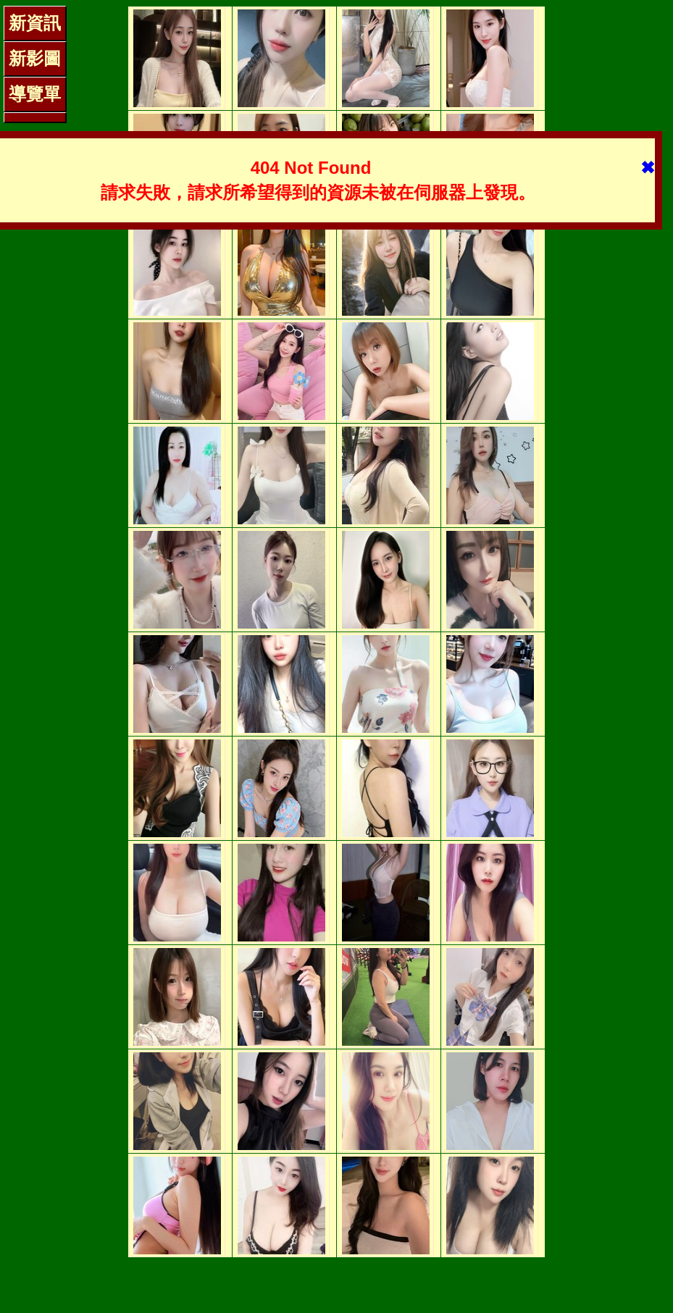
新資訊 (35, 23)
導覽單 (35, 94)
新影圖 (35, 58)
